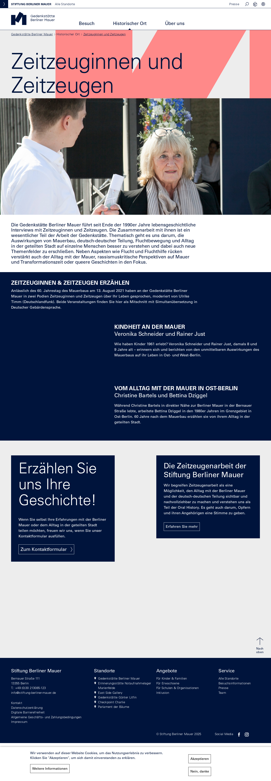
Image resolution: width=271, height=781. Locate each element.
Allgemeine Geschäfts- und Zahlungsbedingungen (46, 717)
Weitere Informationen (50, 769)
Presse (234, 4)
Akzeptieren (199, 759)
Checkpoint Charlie (111, 702)
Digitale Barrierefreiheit (28, 712)
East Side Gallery (110, 693)
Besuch (87, 23)
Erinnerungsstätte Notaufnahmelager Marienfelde (124, 685)
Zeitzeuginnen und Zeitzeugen (104, 34)
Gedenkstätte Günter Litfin (117, 697)
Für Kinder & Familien (171, 678)
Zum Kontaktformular (44, 549)
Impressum (19, 722)
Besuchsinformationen (234, 683)
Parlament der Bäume (113, 707)
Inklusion (162, 693)
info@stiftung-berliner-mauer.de (33, 693)
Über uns (175, 23)
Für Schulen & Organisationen (177, 688)
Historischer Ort (130, 23)
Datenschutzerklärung (27, 708)
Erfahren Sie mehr (182, 526)
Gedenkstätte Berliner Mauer (32, 34)
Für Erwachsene (167, 683)
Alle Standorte (228, 678)
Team (222, 693)
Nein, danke (199, 771)
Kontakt (16, 703)
